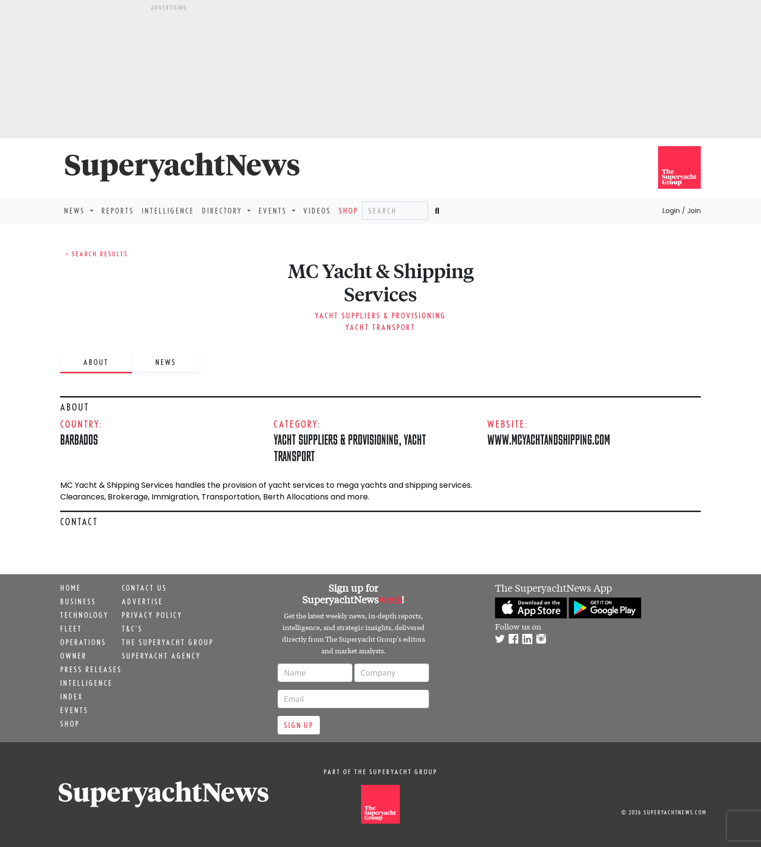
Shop (348, 210)
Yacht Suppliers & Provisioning (380, 315)
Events (74, 710)
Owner (73, 655)
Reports (117, 210)
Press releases (91, 669)
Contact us (144, 587)
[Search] (395, 210)
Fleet (71, 628)
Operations (83, 642)
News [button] (76, 210)
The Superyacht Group (168, 642)
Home (70, 587)
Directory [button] (223, 210)
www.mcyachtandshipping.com (548, 439)
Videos (317, 210)
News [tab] (165, 362)
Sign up (299, 725)
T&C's (132, 628)
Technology (84, 615)
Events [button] (274, 210)
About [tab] (96, 362)
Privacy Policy (152, 615)
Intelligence (168, 210)
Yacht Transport (380, 327)
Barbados (79, 439)
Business (78, 601)
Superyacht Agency (161, 655)
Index (71, 696)
